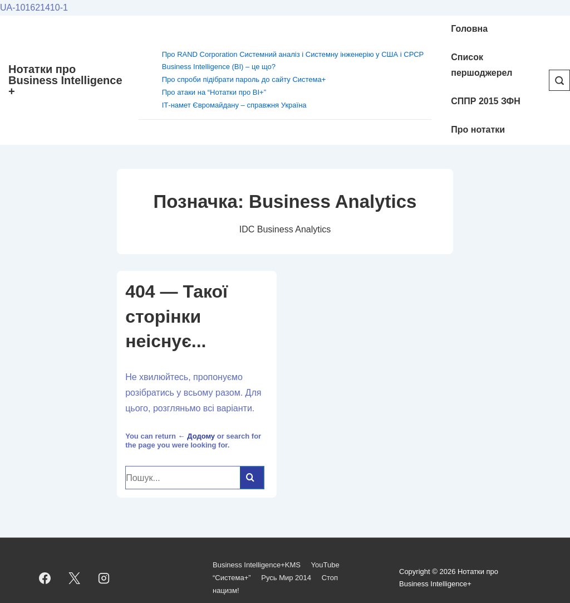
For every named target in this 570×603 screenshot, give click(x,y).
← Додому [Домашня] (196, 436)
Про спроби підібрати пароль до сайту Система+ (244, 79)
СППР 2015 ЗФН (485, 101)
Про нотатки (478, 129)
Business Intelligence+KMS (257, 565)
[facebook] (45, 578)
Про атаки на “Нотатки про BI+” (214, 92)
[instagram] (104, 578)
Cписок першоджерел (481, 64)
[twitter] (74, 578)
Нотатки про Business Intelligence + (65, 80)
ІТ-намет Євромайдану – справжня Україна (234, 105)
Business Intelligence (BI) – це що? (219, 66)
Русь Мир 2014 (286, 577)
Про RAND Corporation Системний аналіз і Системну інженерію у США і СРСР (293, 54)
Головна (469, 28)
